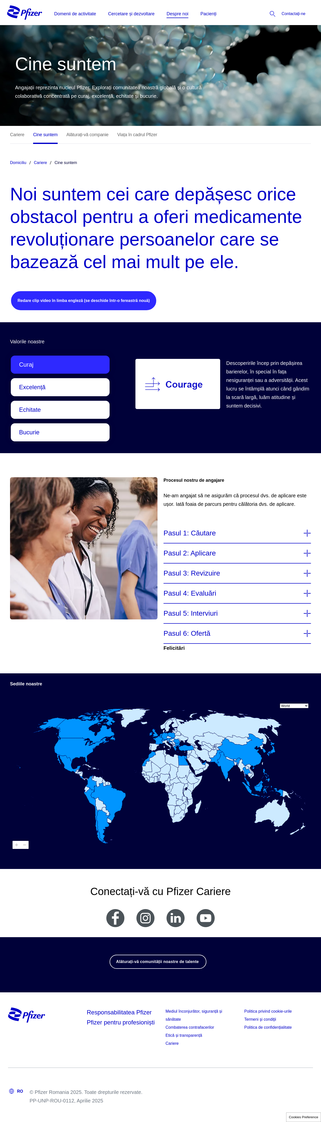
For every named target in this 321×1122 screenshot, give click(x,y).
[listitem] (279, 14)
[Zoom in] (17, 845)
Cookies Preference (303, 1117)
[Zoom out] (25, 845)
